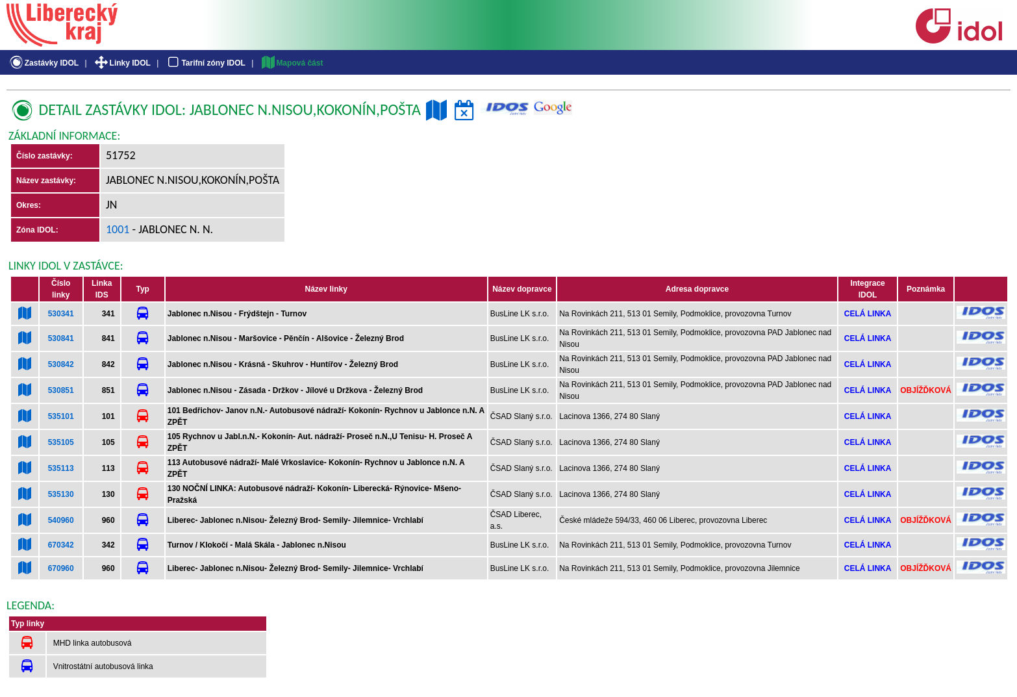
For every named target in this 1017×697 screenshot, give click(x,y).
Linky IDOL (122, 63)
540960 (61, 520)
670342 (61, 545)
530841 (61, 338)
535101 (61, 416)
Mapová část (291, 63)
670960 (61, 568)
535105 (61, 442)
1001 (118, 229)
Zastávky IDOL (43, 63)
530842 (61, 364)
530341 (61, 313)
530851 (61, 390)
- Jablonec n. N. (172, 229)
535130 (61, 494)
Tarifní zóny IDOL (205, 63)
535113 (61, 468)
